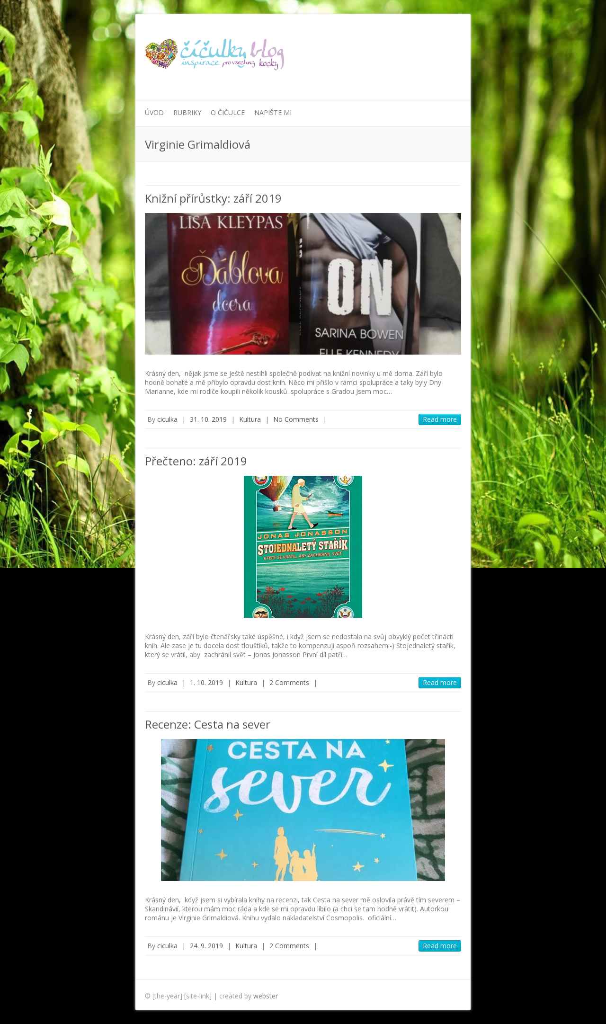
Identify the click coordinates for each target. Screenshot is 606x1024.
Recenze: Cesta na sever (207, 724)
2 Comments (289, 682)
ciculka (167, 419)
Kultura (250, 419)
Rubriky (187, 112)
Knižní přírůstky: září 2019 (213, 198)
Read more (440, 419)
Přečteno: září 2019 (196, 461)
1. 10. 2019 (206, 682)
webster (265, 995)
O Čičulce (228, 112)
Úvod (154, 112)
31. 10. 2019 (208, 419)
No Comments (296, 419)
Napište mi (273, 112)
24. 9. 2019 (206, 945)
